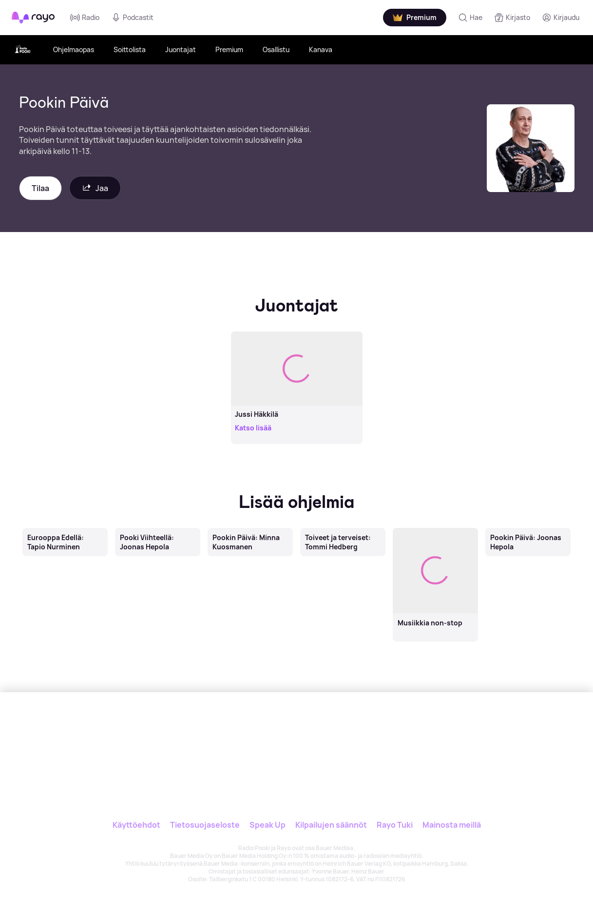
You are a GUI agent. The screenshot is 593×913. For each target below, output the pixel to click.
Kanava (320, 49)
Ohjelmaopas (73, 49)
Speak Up (267, 824)
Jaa (95, 188)
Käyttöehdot (136, 824)
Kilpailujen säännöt (331, 824)
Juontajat (180, 49)
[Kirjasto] (512, 17)
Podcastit (132, 17)
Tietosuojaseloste (205, 824)
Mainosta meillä (451, 824)
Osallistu (276, 49)
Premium (229, 49)
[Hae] (470, 17)
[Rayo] (265, 737)
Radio (84, 17)
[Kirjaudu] (560, 17)
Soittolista (130, 49)
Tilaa (40, 188)
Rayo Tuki (395, 824)
